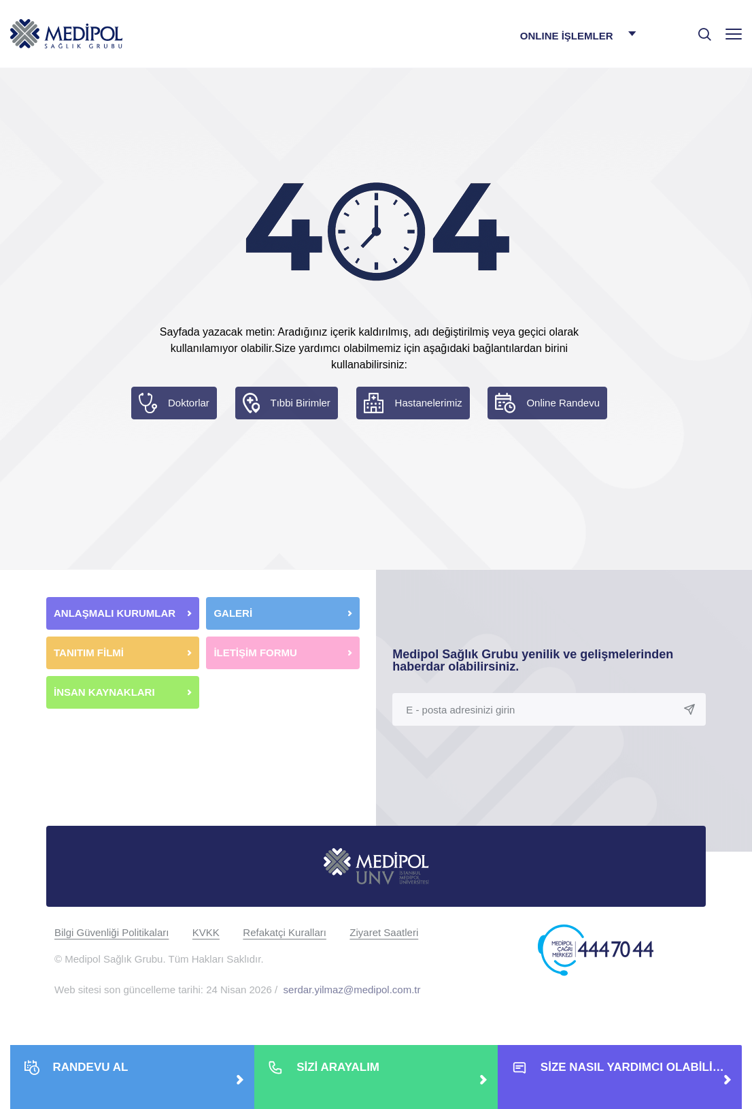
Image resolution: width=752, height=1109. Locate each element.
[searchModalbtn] (699, 29)
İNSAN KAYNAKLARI (106, 692)
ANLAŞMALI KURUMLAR (114, 613)
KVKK (206, 932)
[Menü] (733, 33)
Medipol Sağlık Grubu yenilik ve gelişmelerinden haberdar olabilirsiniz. (532, 660)
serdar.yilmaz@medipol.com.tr (352, 989)
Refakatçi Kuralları (284, 932)
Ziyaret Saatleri (383, 932)
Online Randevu (563, 402)
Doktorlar (188, 402)
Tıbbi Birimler (300, 402)
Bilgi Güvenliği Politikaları (111, 932)
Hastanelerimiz (428, 402)
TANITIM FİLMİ (89, 652)
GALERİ (232, 613)
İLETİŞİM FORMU (255, 652)
